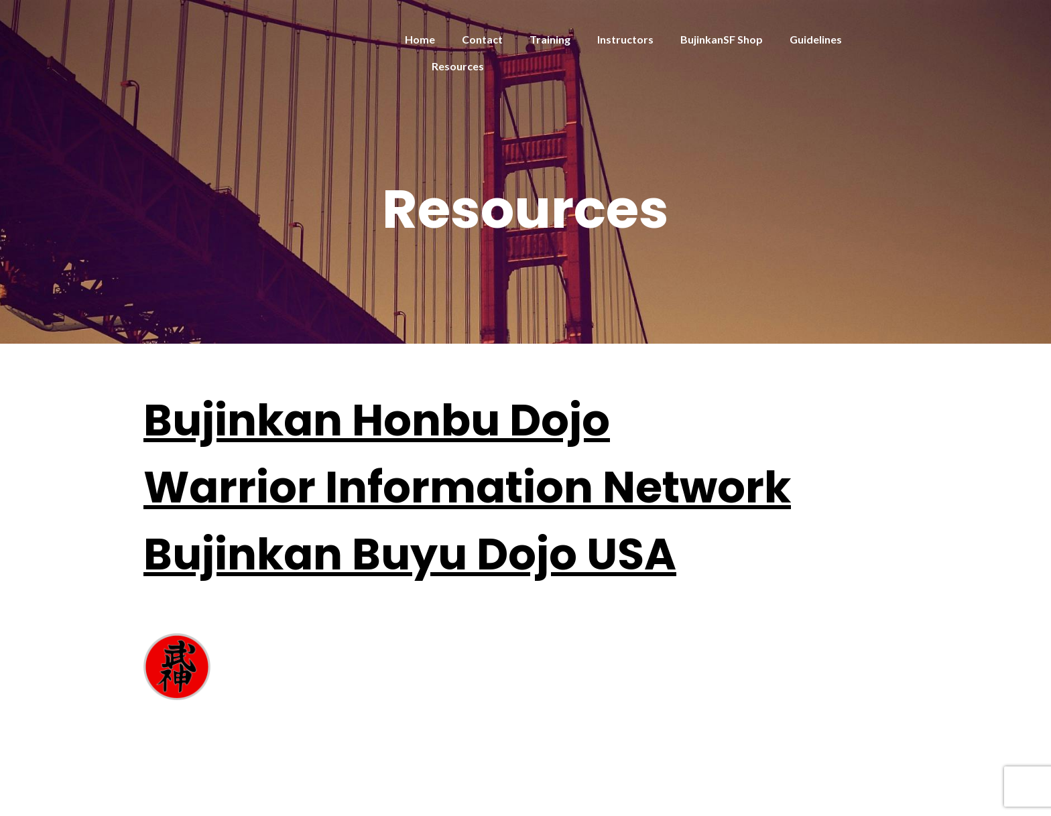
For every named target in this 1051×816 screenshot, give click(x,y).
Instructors (625, 39)
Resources (458, 66)
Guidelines (816, 39)
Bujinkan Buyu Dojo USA (409, 554)
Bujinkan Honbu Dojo (376, 420)
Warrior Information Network (467, 487)
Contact (482, 39)
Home (420, 39)
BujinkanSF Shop (721, 39)
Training (550, 39)
